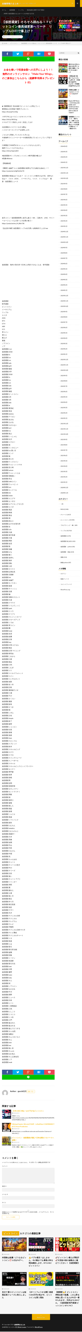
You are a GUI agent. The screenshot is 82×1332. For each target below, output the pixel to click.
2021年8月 (64, 440)
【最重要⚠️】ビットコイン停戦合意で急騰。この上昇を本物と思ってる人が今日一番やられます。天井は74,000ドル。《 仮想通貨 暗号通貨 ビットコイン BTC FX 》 (67, 1299)
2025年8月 (64, 188)
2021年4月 (64, 461)
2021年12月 (64, 419)
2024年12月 (64, 230)
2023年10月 (64, 303)
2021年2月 (64, 471)
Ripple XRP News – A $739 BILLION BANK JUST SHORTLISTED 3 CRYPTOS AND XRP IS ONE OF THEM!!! (74, 107)
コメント (5, 1166)
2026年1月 (64, 162)
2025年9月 (64, 183)
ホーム (4, 10)
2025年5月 (64, 204)
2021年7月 (64, 445)
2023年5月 (64, 330)
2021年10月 (64, 429)
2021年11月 (64, 424)
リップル (21, 10)
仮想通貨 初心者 (66, 534)
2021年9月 (64, 434)
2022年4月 (64, 398)
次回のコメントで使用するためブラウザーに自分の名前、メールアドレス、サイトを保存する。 (28, 1212)
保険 (62, 550)
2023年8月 (64, 314)
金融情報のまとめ (19, 1325)
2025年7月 (64, 194)
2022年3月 (64, 403)
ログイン (63, 566)
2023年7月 (64, 319)
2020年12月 (64, 481)
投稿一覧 (30, 1092)
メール (5, 1194)
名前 (4, 1186)
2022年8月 (64, 377)
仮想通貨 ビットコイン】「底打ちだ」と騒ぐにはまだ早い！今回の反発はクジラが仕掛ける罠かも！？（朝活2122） (74, 122)
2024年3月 (64, 277)
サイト (4, 1202)
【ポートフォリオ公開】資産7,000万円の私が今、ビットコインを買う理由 (41, 1295)
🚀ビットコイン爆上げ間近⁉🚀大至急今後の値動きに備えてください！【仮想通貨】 (67, 1260)
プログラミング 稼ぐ (68, 519)
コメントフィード (66, 577)
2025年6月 (64, 199)
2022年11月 (64, 361)
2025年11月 (64, 173)
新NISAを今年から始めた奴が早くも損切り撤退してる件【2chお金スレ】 (74, 68)
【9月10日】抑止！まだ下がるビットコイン (28, 1111)
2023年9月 (64, 309)
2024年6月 (64, 262)
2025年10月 (64, 178)
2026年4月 (64, 146)
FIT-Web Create (20, 1327)
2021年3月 (64, 466)
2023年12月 (64, 293)
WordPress (39, 1327)
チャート (63, 508)
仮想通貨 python (66, 540)
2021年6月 (64, 450)
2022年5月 (64, 392)
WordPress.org (65, 582)
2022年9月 (64, 372)
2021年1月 (64, 476)
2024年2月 (64, 283)
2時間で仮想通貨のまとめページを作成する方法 (19, 14)
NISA (62, 503)
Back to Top (41, 1318)
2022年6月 (64, 387)
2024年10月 (64, 241)
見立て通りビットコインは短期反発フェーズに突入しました (14, 1295)
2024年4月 (64, 272)
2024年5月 (64, 267)
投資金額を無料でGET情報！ (36, 10)
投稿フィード (65, 572)
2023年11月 (64, 298)
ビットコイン (17, 37)
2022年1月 (64, 413)
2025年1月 (64, 225)
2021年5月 (64, 455)
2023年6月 (64, 324)
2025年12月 (64, 167)
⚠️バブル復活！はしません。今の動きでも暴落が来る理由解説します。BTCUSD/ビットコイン (41, 1262)
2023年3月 (64, 340)
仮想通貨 (12, 10)
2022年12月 (64, 356)
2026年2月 (64, 157)
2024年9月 (64, 246)
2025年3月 (64, 214)
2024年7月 (64, 256)
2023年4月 (64, 335)
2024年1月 (64, 288)
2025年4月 (64, 209)
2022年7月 (64, 382)
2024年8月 (64, 251)
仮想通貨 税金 (65, 545)
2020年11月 (64, 487)
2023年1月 (64, 351)
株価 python (64, 555)
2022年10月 (64, 366)
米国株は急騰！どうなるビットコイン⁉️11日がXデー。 (14, 1259)
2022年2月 (64, 408)
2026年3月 (64, 152)
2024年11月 (64, 235)
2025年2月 (64, 220)
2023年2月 (64, 345)
